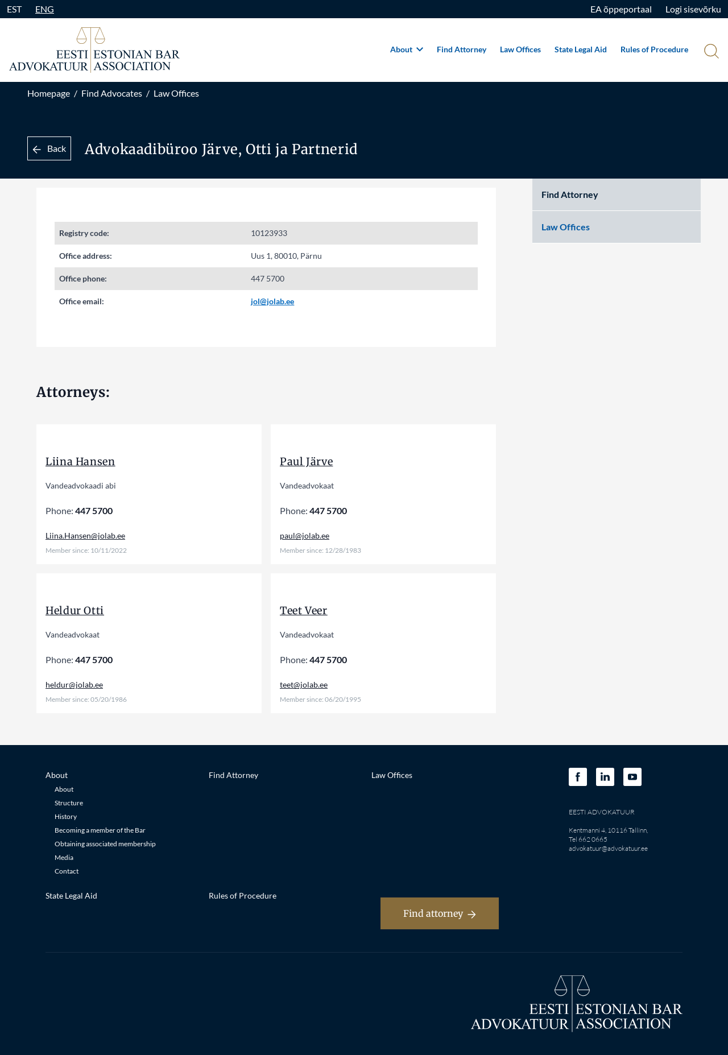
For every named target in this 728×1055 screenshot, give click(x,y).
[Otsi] (710, 52)
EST (14, 8)
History (66, 816)
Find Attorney (461, 49)
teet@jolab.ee (304, 684)
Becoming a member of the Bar (100, 830)
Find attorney (439, 913)
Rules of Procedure (654, 49)
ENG (44, 8)
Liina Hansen (80, 461)
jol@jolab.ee (272, 301)
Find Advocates (111, 93)
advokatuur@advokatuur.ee (608, 848)
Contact (66, 871)
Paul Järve (306, 461)
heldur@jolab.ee (74, 684)
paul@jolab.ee (304, 535)
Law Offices (520, 49)
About (406, 49)
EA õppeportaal (621, 8)
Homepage (48, 93)
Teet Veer (304, 610)
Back (49, 148)
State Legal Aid (581, 49)
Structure (69, 803)
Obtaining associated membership (105, 843)
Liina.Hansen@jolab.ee (85, 535)
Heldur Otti (75, 610)
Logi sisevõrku (693, 8)
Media (64, 857)
